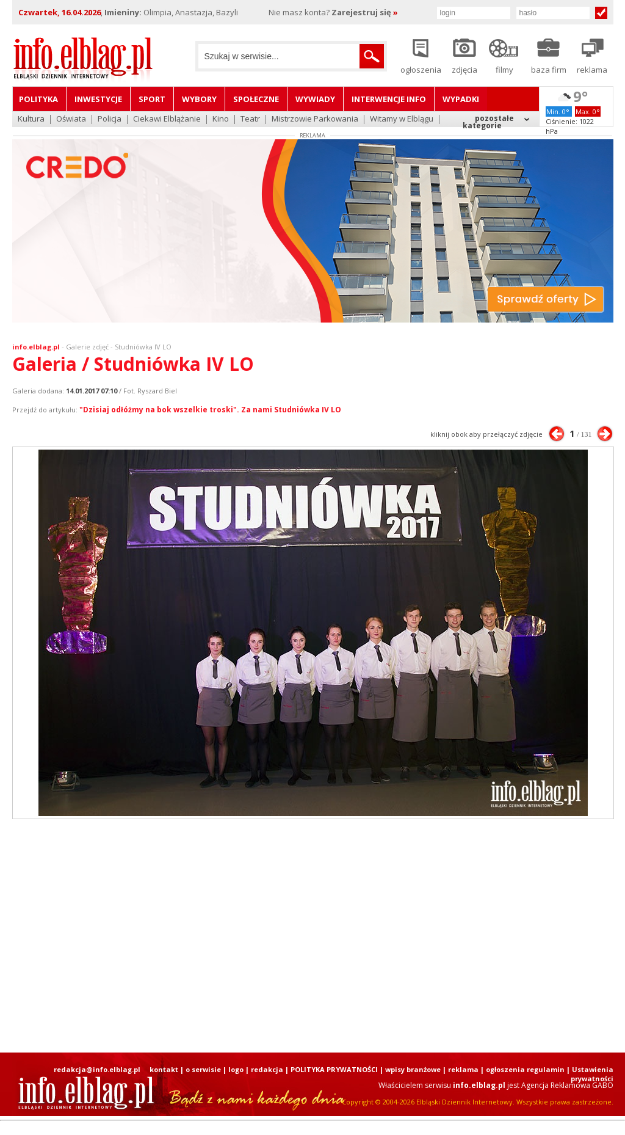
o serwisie (203, 1069)
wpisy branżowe (413, 1069)
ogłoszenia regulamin (525, 1069)
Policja (109, 119)
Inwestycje (98, 98)
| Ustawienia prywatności (589, 1074)
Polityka (38, 98)
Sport (152, 98)
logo (236, 1069)
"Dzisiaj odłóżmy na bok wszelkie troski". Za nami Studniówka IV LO (210, 409)
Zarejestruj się (364, 12)
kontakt (164, 1069)
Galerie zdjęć (87, 346)
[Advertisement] (312, 935)
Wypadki (461, 98)
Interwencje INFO (389, 98)
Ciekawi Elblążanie (167, 119)
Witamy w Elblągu (401, 119)
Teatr (250, 119)
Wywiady (315, 98)
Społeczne (256, 98)
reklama (463, 1069)
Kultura (31, 119)
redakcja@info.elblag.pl (97, 1069)
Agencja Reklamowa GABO (567, 1085)
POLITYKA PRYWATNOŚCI (334, 1069)
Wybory (199, 98)
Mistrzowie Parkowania (315, 119)
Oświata (71, 119)
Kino (220, 119)
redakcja (267, 1069)
